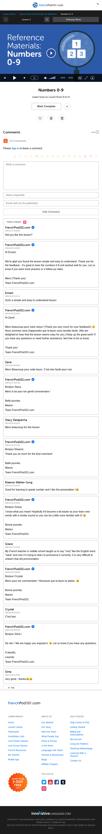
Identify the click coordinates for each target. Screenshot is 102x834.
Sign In (15, 148)
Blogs (44, 759)
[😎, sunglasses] (36, 156)
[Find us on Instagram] (44, 788)
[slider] (52, 78)
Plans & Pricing (49, 741)
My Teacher (14, 755)
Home (11, 722)
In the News (47, 745)
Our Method (47, 722)
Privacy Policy (43, 822)
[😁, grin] (25, 156)
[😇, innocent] (69, 156)
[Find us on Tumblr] (63, 782)
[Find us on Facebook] (56, 782)
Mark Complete (46, 106)
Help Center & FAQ (79, 722)
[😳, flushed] (20, 156)
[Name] (51, 195)
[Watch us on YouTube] (50, 782)
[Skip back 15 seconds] (5, 78)
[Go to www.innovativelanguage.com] (51, 813)
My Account (76, 739)
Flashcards (13, 731)
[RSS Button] (5, 140)
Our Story (46, 727)
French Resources (17, 750)
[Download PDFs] (62, 118)
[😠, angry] (42, 156)
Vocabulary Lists (16, 736)
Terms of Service (86, 825)
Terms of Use (58, 822)
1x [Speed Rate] (34, 78)
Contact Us (75, 760)
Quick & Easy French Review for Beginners (38, 14)
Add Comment (51, 211)
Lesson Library (9, 14)
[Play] (15, 78)
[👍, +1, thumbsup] (96, 156)
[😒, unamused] (31, 156)
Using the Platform (79, 744)
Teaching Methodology (81, 748)
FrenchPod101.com (85, 819)
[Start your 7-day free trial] (18, 782)
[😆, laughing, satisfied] (47, 156)
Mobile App (13, 759)
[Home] (48, 7)
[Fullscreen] (86, 78)
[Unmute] (46, 78)
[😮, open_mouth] (80, 156)
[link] (46, 19)
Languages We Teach (52, 750)
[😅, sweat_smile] (53, 156)
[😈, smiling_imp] (85, 156)
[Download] (92, 78)
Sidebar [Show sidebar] (76, 19)
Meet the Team (49, 731)
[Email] (51, 203)
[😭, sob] (63, 156)
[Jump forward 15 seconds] (25, 78)
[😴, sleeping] (74, 156)
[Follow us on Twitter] (44, 782)
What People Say (50, 736)
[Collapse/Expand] (51, 132)
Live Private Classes (18, 741)
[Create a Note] (51, 118)
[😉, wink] (58, 156)
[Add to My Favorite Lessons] (40, 118)
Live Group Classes (18, 745)
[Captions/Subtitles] (80, 78)
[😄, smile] (15, 156)
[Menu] (5, 5)
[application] (51, 53)
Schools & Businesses (53, 755)
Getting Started (77, 727)
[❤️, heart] (90, 156)
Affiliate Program (50, 764)
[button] (97, 5)
